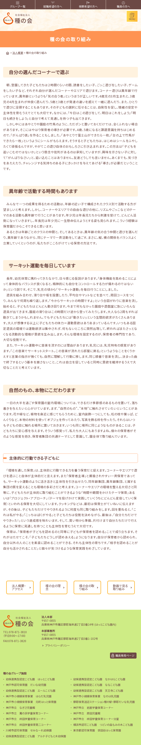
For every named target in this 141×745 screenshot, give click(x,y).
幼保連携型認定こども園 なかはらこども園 (99, 679)
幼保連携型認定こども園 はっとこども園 (30, 679)
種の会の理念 (53, 587)
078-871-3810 (18, 632)
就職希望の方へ (52, 5)
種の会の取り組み (86, 587)
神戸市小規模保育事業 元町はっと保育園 (31, 702)
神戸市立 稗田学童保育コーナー (26, 719)
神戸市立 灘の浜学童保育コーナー (27, 713)
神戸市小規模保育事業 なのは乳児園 (96, 696)
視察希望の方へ (88, 5)
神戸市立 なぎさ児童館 (20, 707)
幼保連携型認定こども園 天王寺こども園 (98, 690)
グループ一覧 (17, 5)
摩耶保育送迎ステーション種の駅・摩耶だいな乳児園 (104, 702)
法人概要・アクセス (19, 587)
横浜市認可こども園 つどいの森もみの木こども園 (103, 724)
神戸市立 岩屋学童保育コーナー (93, 707)
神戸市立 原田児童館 (86, 713)
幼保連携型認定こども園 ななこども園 (96, 685)
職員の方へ (123, 5)
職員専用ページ (124, 655)
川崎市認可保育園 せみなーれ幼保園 (29, 730)
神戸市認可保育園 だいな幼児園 (26, 685)
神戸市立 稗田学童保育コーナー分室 (96, 719)
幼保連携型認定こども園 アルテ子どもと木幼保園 (36, 736)
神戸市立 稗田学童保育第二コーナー (29, 724)
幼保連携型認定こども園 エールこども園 (30, 690)
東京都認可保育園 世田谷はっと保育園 (97, 730)
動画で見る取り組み (120, 587)
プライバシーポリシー (57, 645)
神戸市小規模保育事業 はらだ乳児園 (29, 696)
